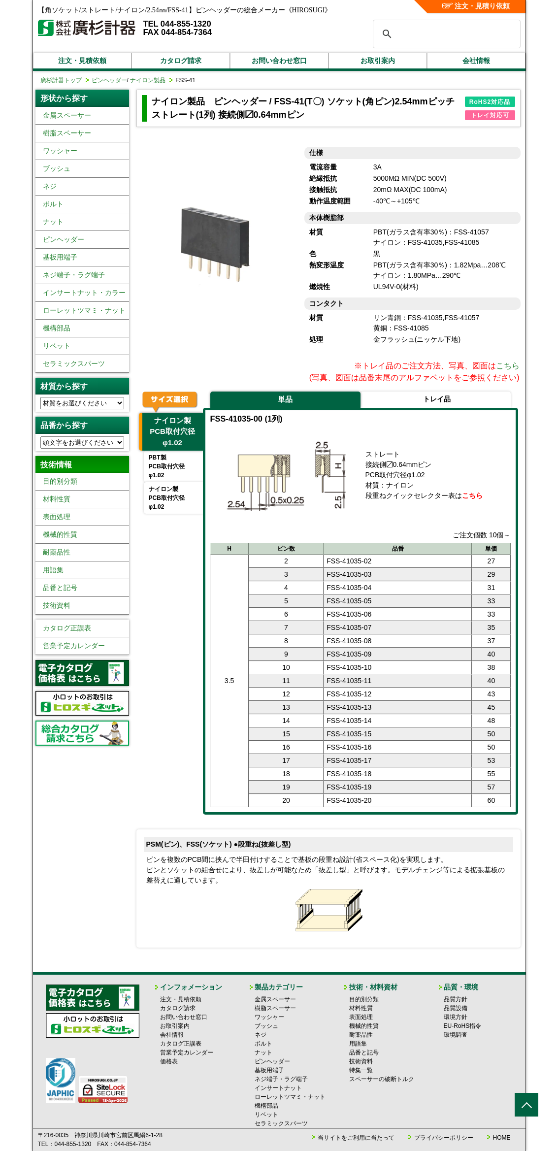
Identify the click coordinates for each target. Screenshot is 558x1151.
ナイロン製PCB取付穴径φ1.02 (172, 431)
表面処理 (56, 517)
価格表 (169, 1061)
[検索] (445, 34)
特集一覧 (361, 1070)
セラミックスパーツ (74, 363)
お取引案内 (378, 61)
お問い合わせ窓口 (279, 61)
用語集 (53, 570)
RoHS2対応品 (489, 102)
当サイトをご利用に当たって (356, 1137)
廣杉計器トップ (61, 80)
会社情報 (476, 61)
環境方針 (455, 1017)
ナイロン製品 (147, 80)
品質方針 (455, 999)
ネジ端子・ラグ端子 (74, 275)
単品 (285, 399)
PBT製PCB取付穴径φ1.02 (167, 466)
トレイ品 (437, 399)
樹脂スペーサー (67, 133)
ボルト (53, 204)
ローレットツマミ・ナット (84, 310)
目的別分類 (60, 481)
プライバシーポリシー (443, 1137)
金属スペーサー (67, 115)
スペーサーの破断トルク (381, 1079)
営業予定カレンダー (74, 646)
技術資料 (56, 605)
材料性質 (56, 499)
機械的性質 (60, 534)
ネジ (50, 186)
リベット (56, 346)
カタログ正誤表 (67, 628)
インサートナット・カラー (84, 292)
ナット (53, 222)
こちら (508, 366)
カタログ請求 (180, 61)
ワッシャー (60, 151)
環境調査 (455, 1034)
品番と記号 (60, 588)
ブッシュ (56, 168)
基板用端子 (60, 257)
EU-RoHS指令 (463, 1025)
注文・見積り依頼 (476, 6)
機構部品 (56, 328)
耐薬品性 (56, 552)
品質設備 (455, 1008)
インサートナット (278, 1088)
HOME (502, 1137)
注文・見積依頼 (82, 61)
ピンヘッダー (109, 80)
